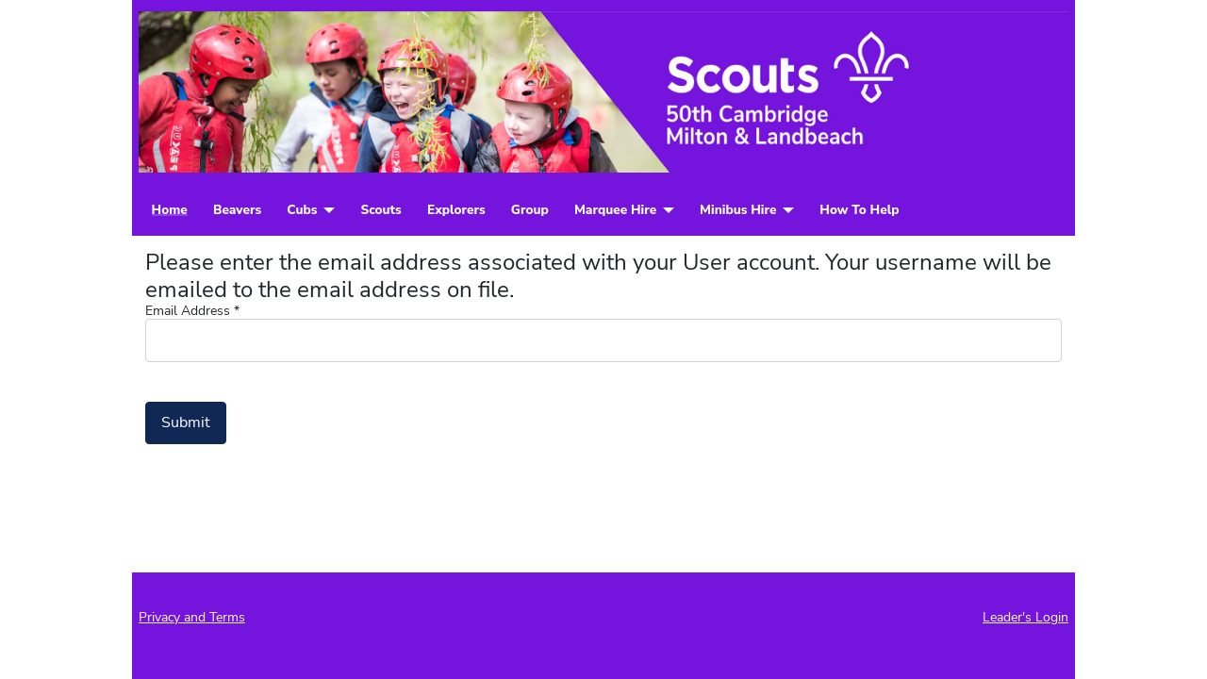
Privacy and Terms (192, 617)
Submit (185, 422)
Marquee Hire (615, 210)
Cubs (302, 210)
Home (170, 210)
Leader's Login (1025, 617)
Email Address (192, 312)
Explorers (456, 210)
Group (530, 210)
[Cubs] (326, 210)
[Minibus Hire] (785, 210)
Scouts (380, 210)
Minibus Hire (738, 210)
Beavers (237, 210)
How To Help (859, 210)
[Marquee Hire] (665, 210)
